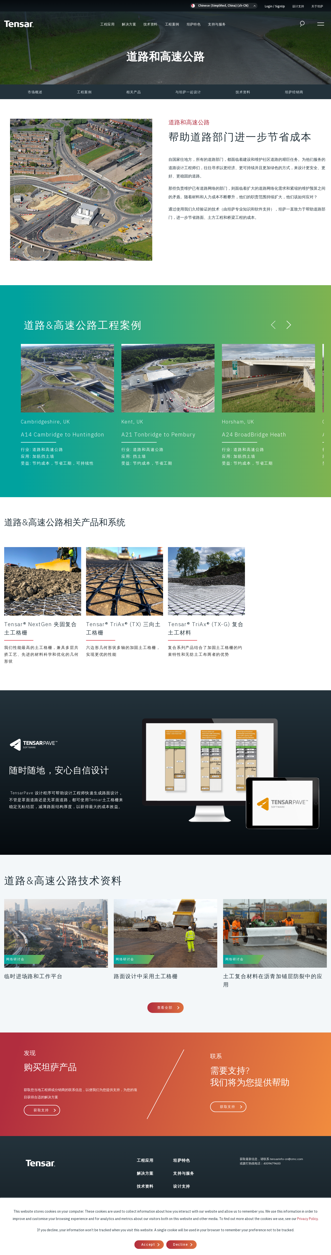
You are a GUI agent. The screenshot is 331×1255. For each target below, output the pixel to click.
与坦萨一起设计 (188, 92)
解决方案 (129, 24)
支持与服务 (217, 24)
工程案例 (172, 24)
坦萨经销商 (294, 92)
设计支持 (298, 6)
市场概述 (35, 92)
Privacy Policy (307, 1219)
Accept (148, 1244)
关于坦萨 (317, 6)
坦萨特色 (194, 24)
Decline (180, 1244)
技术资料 (150, 24)
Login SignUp (275, 6)
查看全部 (164, 1007)
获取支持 (41, 1110)
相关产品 (133, 92)
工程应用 (107, 24)
